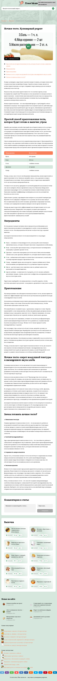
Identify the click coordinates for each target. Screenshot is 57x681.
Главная (4, 21)
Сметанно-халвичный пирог (44, 543)
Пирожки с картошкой (44, 581)
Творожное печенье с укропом (43, 556)
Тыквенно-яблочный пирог (43, 568)
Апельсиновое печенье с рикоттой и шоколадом (18, 530)
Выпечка (11, 21)
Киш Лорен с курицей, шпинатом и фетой (18, 556)
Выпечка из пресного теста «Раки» (18, 543)
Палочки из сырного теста (17, 581)
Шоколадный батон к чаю (18, 568)
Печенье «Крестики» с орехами (44, 530)
